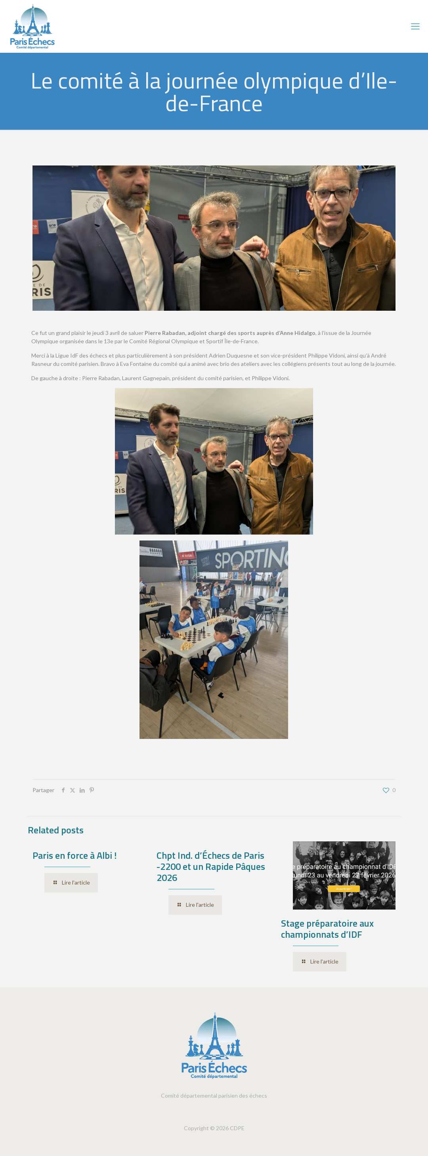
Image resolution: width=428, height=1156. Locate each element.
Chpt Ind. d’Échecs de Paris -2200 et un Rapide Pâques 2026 (211, 866)
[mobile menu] (415, 26)
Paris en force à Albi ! (74, 855)
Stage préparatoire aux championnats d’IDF (327, 928)
